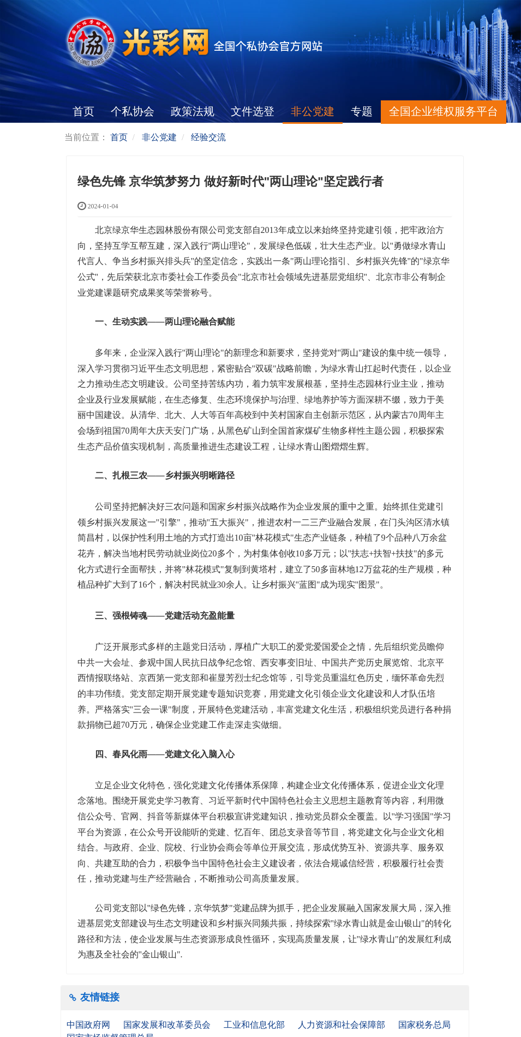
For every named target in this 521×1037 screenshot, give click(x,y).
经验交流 (208, 137)
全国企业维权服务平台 (443, 111)
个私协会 (132, 111)
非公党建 (312, 111)
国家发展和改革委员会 (168, 1024)
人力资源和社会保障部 (342, 1024)
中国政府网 (89, 1024)
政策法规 (192, 111)
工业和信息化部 (255, 1024)
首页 (83, 111)
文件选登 (252, 111)
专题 (362, 111)
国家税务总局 (425, 1024)
